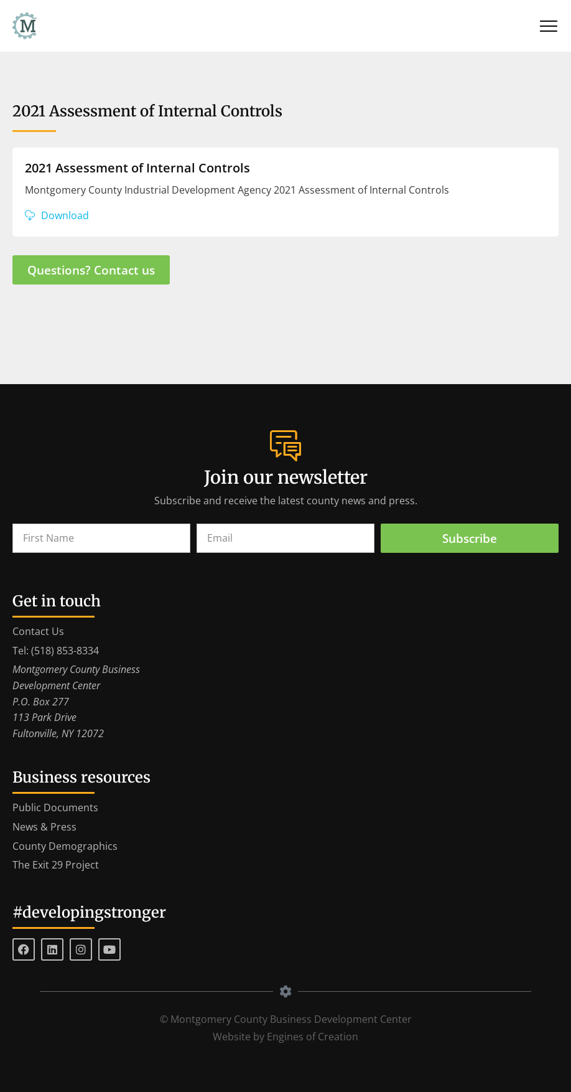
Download (65, 215)
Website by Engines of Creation (285, 1036)
